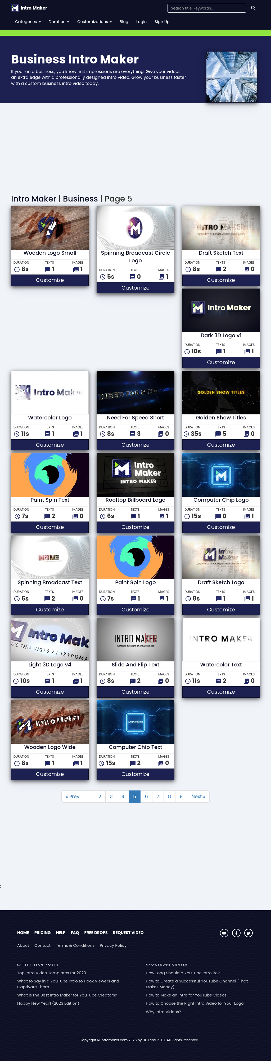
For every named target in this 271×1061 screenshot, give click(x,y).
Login (141, 21)
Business (80, 198)
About (23, 945)
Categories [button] (28, 21)
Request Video (128, 932)
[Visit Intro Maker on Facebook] (237, 936)
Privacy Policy (113, 945)
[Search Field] (207, 8)
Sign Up (162, 21)
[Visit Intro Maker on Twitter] (248, 936)
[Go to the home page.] (29, 8)
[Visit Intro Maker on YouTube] (225, 936)
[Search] (253, 8)
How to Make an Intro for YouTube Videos (186, 995)
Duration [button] (59, 21)
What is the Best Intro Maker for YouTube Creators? (67, 995)
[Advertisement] (135, 150)
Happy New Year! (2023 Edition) (48, 1003)
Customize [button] (62, 280)
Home (23, 932)
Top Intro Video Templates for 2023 (51, 973)
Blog (124, 21)
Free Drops (95, 932)
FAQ (75, 932)
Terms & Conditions (75, 945)
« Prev (73, 796)
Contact (42, 945)
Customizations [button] (94, 21)
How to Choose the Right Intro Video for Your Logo (195, 1003)
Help (61, 932)
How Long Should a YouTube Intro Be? (183, 973)
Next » (198, 796)
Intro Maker (33, 198)
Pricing (42, 932)
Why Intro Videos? (163, 1011)
